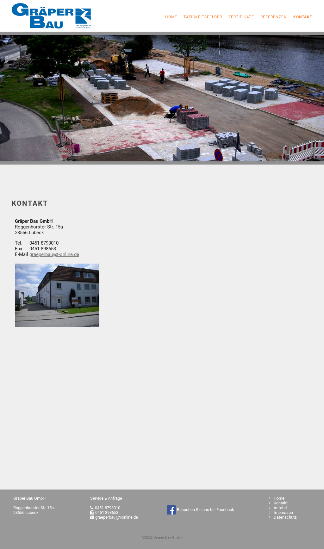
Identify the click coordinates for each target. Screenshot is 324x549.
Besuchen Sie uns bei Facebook (200, 509)
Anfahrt (278, 507)
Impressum (281, 512)
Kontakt (278, 503)
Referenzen (273, 17)
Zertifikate (241, 17)
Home (171, 17)
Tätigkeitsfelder (203, 17)
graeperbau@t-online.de (54, 254)
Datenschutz (282, 517)
